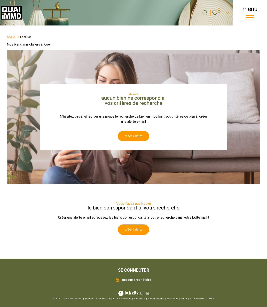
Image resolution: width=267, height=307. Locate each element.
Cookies (210, 298)
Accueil (11, 37)
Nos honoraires (123, 298)
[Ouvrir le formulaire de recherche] (205, 12)
